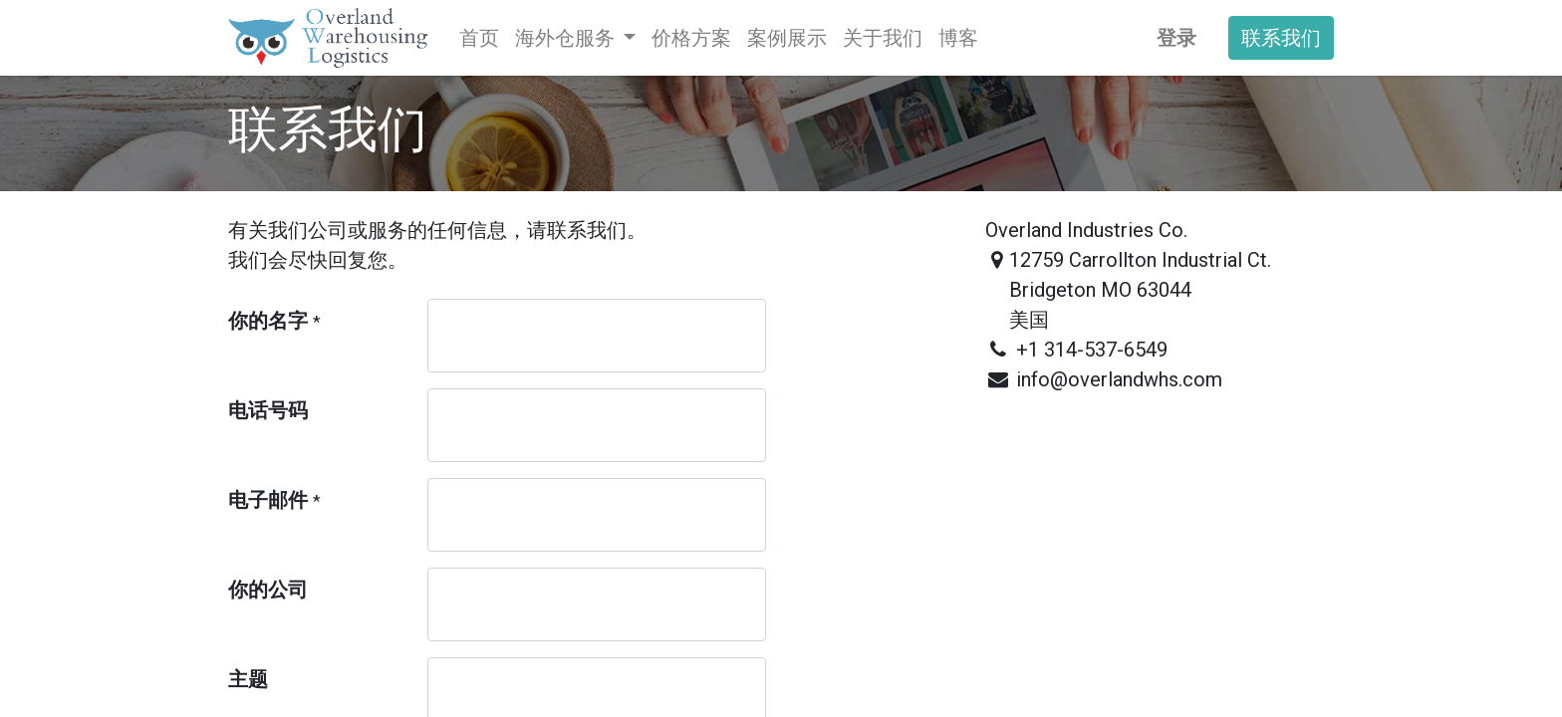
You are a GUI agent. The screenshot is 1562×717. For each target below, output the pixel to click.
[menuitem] (479, 38)
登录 (1176, 37)
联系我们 (1281, 37)
